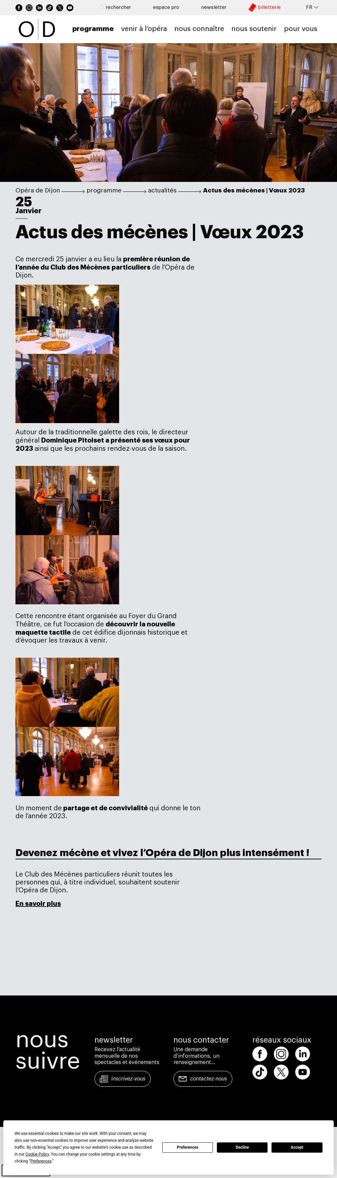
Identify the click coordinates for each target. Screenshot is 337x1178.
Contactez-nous (208, 1078)
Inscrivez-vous (128, 1078)
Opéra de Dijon (37, 190)
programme (104, 190)
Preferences (187, 1147)
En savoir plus (38, 903)
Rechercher (115, 7)
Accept (297, 1147)
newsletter (213, 7)
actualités (162, 190)
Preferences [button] (40, 1161)
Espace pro (166, 7)
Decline (242, 1147)
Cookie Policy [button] (37, 1154)
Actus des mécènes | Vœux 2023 (254, 190)
